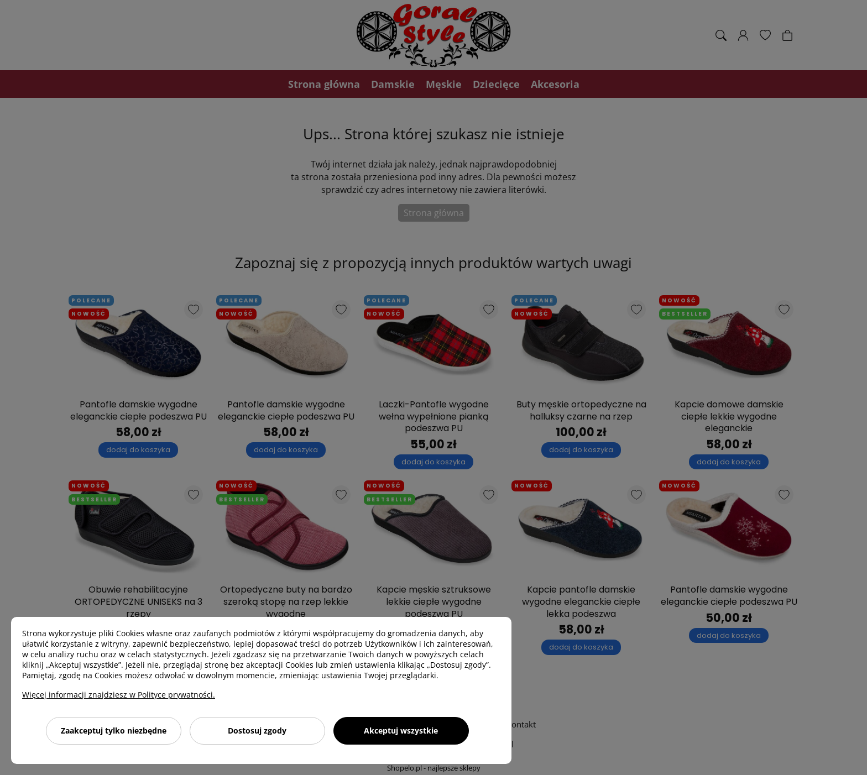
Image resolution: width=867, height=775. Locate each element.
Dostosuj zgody (257, 730)
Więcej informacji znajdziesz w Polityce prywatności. (118, 694)
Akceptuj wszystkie (401, 730)
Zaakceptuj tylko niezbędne (113, 730)
